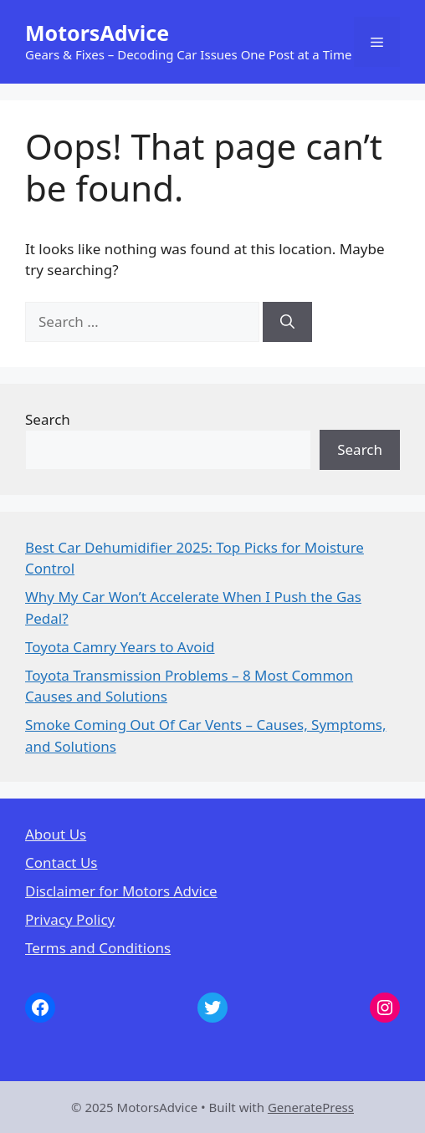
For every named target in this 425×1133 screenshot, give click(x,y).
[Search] (287, 322)
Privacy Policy (70, 919)
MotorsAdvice (97, 32)
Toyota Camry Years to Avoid (120, 646)
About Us (55, 834)
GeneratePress (311, 1107)
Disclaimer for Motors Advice (121, 891)
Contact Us (61, 862)
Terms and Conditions (98, 947)
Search (47, 419)
